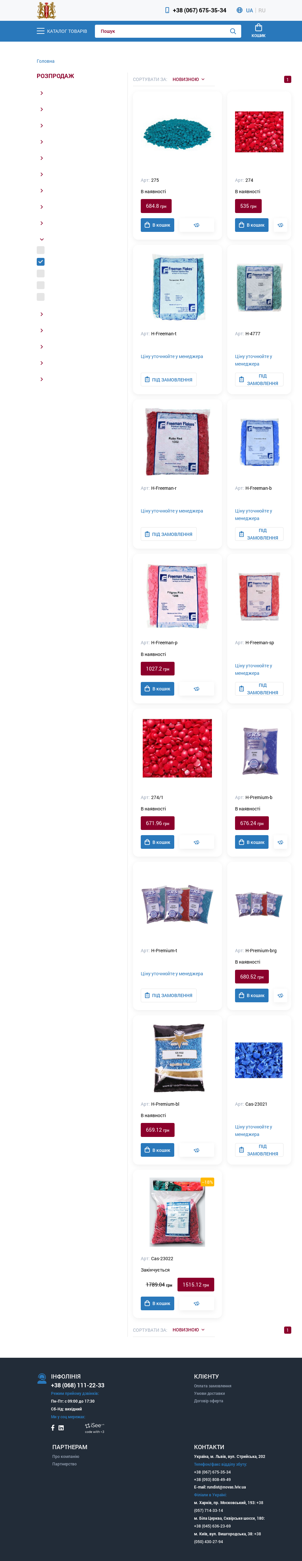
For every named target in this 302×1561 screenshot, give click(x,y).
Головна (46, 61)
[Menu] (62, 31)
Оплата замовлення (212, 1385)
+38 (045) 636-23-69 (212, 1525)
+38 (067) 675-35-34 (199, 10)
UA (249, 10)
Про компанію (65, 1456)
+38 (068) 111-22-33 (77, 1385)
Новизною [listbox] (186, 79)
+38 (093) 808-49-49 (212, 1479)
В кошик (157, 225)
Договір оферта (208, 1400)
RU (262, 10)
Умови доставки (209, 1393)
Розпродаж (55, 76)
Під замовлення (168, 379)
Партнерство (64, 1463)
